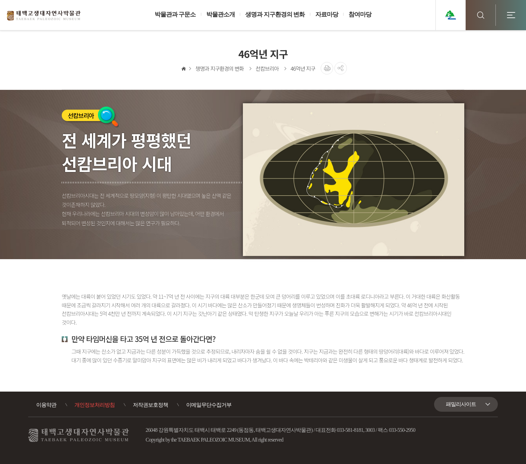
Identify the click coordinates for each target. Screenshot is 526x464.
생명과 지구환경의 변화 (219, 68)
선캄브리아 (267, 68)
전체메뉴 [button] (511, 15)
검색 (481, 15)
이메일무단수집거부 (208, 405)
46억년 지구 (303, 68)
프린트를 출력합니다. (327, 68)
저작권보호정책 (150, 405)
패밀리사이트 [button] (461, 404)
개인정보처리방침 (94, 405)
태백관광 (450, 15)
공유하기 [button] (340, 68)
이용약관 (46, 405)
